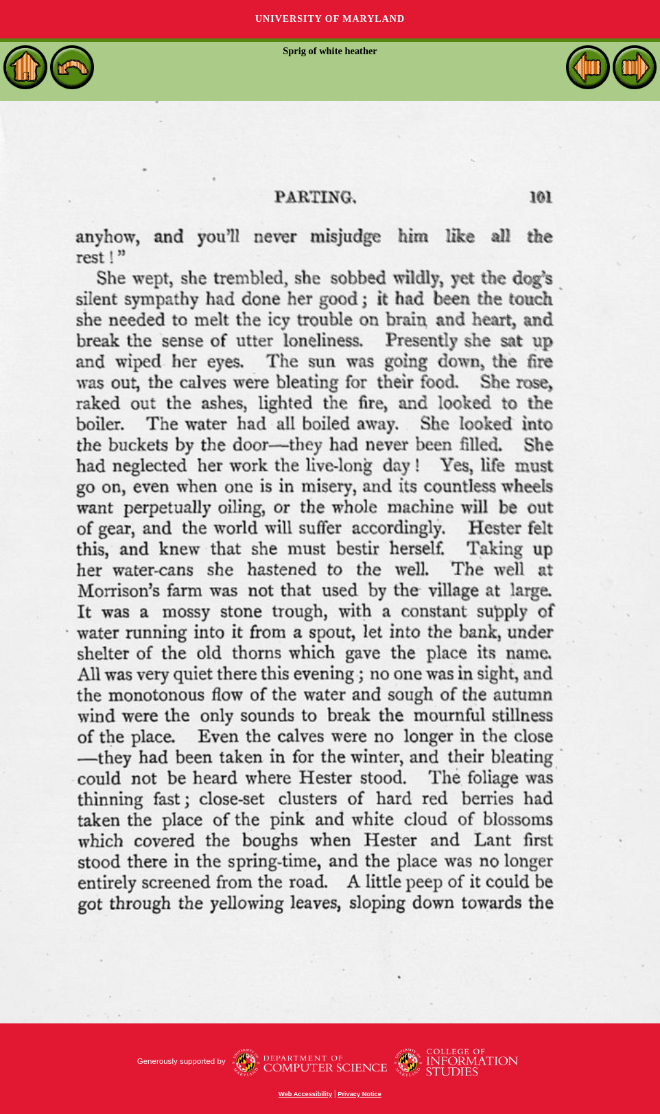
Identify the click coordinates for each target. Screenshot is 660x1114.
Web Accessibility (305, 1094)
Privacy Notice (359, 1094)
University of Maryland (330, 19)
